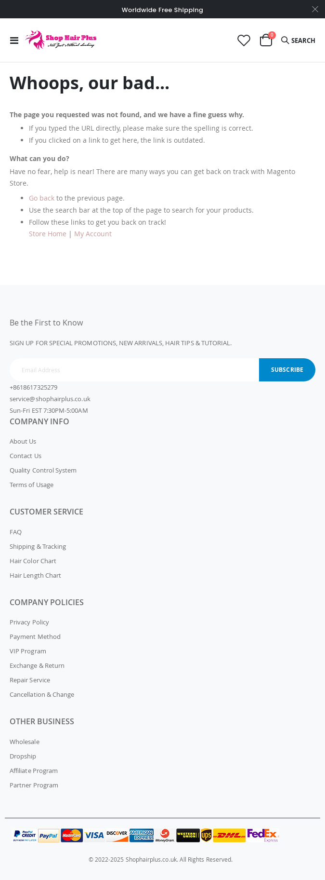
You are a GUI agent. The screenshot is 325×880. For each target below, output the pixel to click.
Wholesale (24, 741)
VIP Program (28, 651)
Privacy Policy (29, 622)
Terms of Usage (31, 484)
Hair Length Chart (35, 575)
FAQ (16, 532)
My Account (93, 233)
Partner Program (34, 785)
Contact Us (25, 455)
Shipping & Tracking (38, 546)
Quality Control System (43, 470)
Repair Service (30, 680)
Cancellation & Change (42, 694)
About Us (23, 441)
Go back (41, 198)
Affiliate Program (34, 770)
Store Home (47, 233)
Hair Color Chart (33, 560)
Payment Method (35, 636)
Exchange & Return (37, 665)
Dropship (23, 756)
